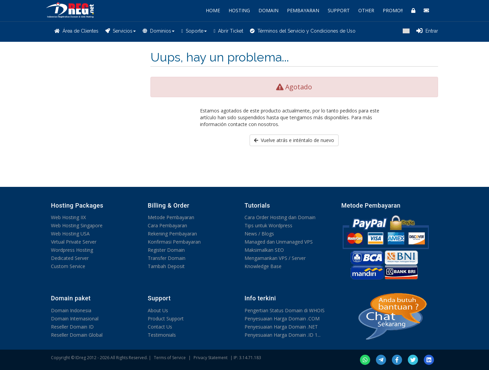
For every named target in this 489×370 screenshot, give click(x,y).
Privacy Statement (211, 357)
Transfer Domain (166, 258)
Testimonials (162, 335)
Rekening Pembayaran (172, 233)
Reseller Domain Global (77, 335)
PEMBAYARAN (303, 10)
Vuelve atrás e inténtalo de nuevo (294, 140)
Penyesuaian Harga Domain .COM (282, 318)
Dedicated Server (70, 258)
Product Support (166, 318)
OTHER (366, 10)
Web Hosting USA (70, 233)
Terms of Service (170, 357)
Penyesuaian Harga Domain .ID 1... (282, 335)
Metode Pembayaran (171, 217)
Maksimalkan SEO (264, 250)
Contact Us (160, 326)
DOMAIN (268, 10)
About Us (158, 310)
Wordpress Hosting (72, 250)
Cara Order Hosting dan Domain (279, 217)
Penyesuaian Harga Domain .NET (281, 326)
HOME (213, 10)
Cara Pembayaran (167, 225)
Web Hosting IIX (68, 217)
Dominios (159, 31)
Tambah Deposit (166, 266)
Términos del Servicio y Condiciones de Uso (303, 31)
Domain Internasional (74, 318)
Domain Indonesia (71, 310)
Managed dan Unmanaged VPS (278, 242)
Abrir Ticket (228, 31)
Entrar (427, 31)
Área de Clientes (76, 31)
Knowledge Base (263, 266)
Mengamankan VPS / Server (275, 258)
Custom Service (68, 266)
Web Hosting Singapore (77, 225)
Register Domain (166, 250)
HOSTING (239, 10)
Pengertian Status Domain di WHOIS (284, 310)
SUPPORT (339, 10)
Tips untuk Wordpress (268, 225)
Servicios (120, 31)
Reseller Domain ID (72, 326)
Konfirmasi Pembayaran (174, 242)
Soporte (194, 31)
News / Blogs (259, 233)
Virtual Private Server (73, 242)
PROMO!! (393, 10)
